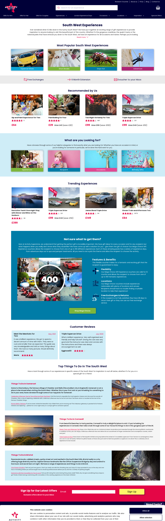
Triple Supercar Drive (66, 437)
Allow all (145, 496)
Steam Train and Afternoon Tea (69, 429)
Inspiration (138, 16)
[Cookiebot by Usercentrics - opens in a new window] (15, 516)
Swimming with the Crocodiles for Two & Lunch (26, 473)
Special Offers (156, 16)
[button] (158, 8)
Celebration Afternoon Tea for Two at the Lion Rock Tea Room (30, 396)
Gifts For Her (24, 16)
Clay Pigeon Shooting (18, 467)
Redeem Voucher (121, 2)
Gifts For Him (7, 16)
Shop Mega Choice (82, 311)
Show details (120, 516)
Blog (147, 2)
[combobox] (87, 7)
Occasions (103, 16)
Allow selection (146, 503)
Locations (121, 16)
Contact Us (156, 2)
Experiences (60, 16)
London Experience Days (83, 16)
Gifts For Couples (42, 16)
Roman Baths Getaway (18, 404)
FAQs (141, 2)
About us (134, 2)
